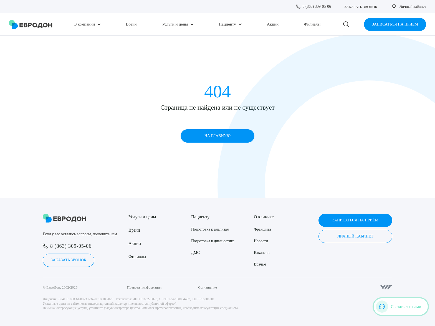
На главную (217, 136)
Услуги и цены (175, 24)
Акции (273, 24)
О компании (84, 24)
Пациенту (227, 24)
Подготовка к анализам (210, 229)
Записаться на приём (395, 24)
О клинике (264, 216)
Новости (261, 241)
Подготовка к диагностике (212, 241)
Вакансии (262, 253)
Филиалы (312, 24)
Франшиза (262, 229)
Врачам (260, 264)
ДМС (195, 253)
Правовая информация (144, 287)
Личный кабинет (412, 6)
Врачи (131, 24)
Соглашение (207, 287)
